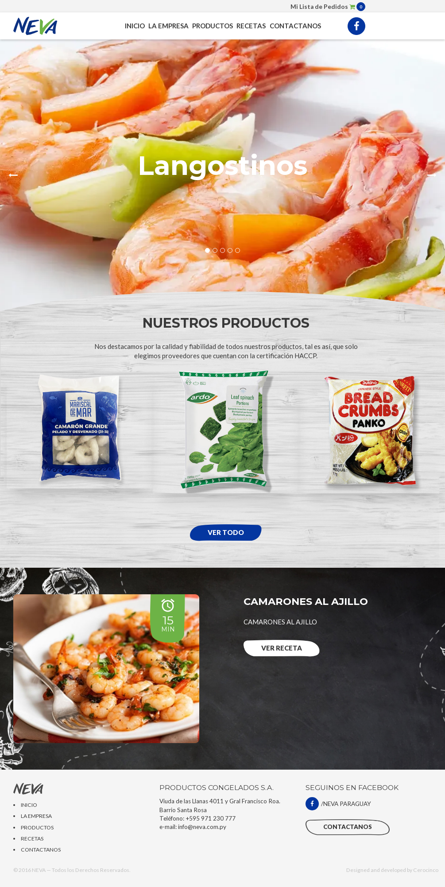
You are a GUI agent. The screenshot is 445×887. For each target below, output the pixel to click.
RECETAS (251, 26)
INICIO (135, 26)
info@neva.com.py (202, 826)
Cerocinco (425, 870)
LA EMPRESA (168, 26)
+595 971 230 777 (211, 818)
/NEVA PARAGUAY (338, 803)
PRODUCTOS (212, 26)
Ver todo (226, 532)
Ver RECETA (281, 648)
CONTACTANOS (295, 26)
